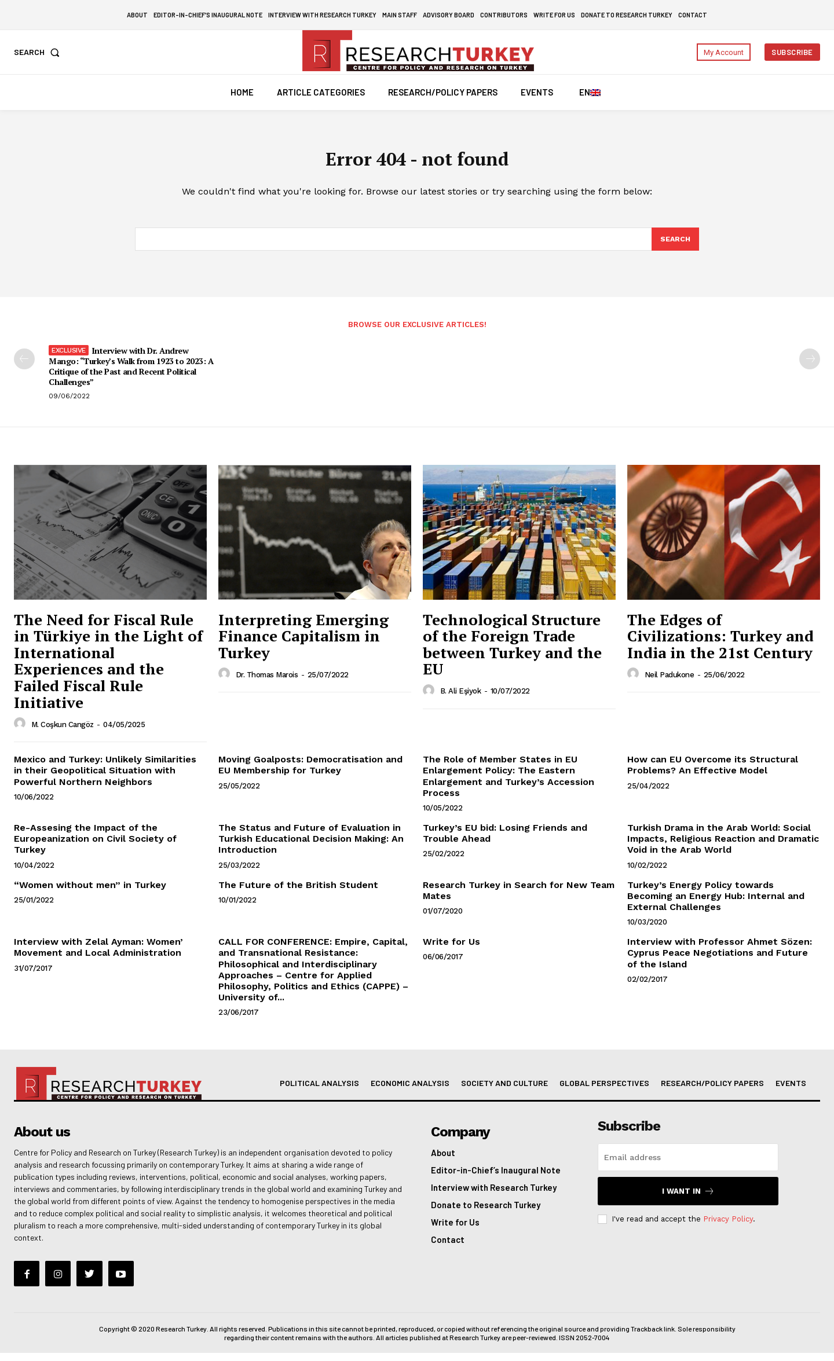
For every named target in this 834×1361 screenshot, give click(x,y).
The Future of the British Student (298, 892)
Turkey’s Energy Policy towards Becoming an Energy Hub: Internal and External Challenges (715, 903)
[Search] (674, 246)
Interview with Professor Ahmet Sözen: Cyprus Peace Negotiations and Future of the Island (719, 960)
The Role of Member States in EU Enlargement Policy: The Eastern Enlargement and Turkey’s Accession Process (508, 784)
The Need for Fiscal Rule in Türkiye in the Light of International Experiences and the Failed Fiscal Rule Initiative (108, 668)
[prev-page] (24, 367)
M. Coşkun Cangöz (62, 732)
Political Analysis (319, 1091)
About (443, 1160)
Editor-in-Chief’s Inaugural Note (496, 1178)
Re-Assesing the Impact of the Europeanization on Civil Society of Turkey (95, 846)
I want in (688, 1199)
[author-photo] (21, 731)
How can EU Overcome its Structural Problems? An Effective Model (712, 773)
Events (791, 1091)
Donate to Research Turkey (485, 1213)
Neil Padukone (669, 682)
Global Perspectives (604, 1091)
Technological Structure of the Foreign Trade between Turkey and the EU (512, 652)
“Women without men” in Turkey (90, 892)
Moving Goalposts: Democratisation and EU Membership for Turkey (310, 773)
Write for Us (451, 949)
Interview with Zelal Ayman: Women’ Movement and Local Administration (98, 955)
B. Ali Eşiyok (460, 699)
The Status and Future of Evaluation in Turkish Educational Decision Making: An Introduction (311, 846)
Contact (447, 1247)
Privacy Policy (728, 1227)
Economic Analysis (410, 1091)
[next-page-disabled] (809, 367)
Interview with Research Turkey (494, 1195)
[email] (688, 1165)
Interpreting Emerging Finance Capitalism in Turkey (303, 643)
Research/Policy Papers (712, 1091)
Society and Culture (504, 1091)
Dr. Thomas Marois (267, 682)
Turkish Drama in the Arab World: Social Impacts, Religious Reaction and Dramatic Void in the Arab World (723, 846)
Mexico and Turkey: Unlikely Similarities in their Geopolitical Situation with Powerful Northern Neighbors (105, 778)
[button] (39, 52)
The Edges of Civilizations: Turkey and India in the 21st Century (720, 643)
